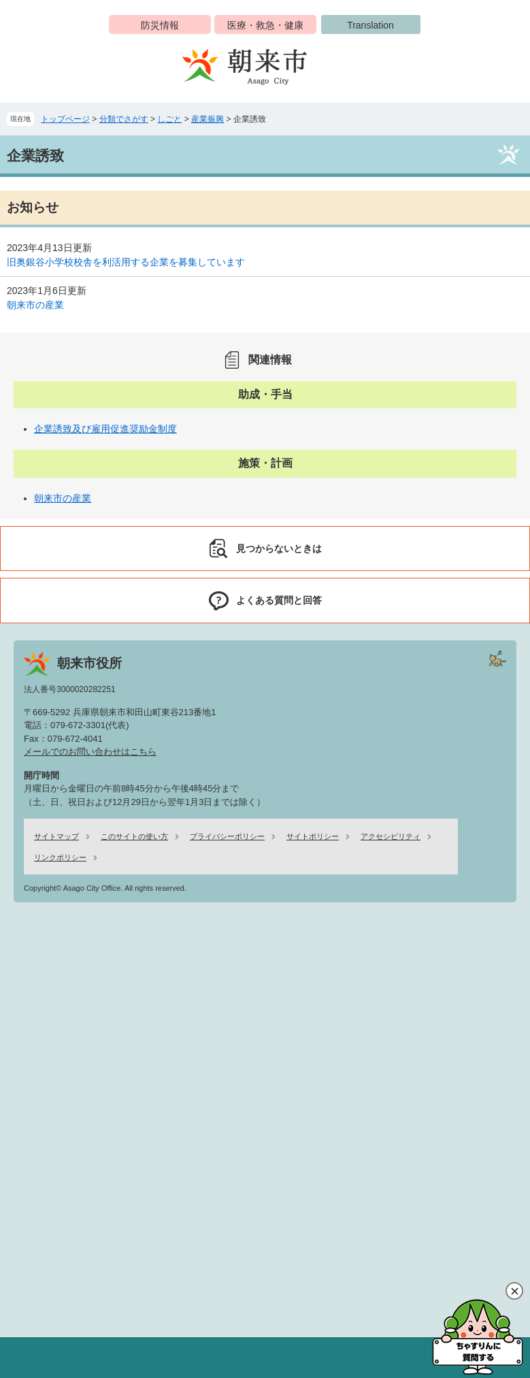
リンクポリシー (60, 857)
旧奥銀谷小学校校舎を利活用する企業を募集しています (126, 262)
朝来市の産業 (35, 304)
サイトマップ (56, 836)
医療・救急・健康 (265, 25)
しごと (169, 119)
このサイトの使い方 (134, 836)
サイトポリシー (312, 836)
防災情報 (160, 25)
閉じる (514, 1291)
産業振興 (207, 119)
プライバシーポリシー (227, 836)
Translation (370, 25)
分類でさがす (123, 119)
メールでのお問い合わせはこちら (90, 752)
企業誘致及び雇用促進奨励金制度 (105, 428)
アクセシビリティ (390, 836)
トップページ (65, 119)
